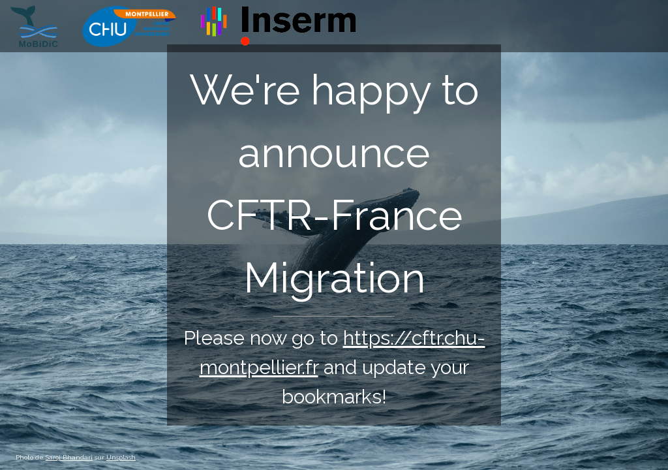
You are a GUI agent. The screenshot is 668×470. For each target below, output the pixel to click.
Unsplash (121, 457)
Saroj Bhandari (69, 457)
